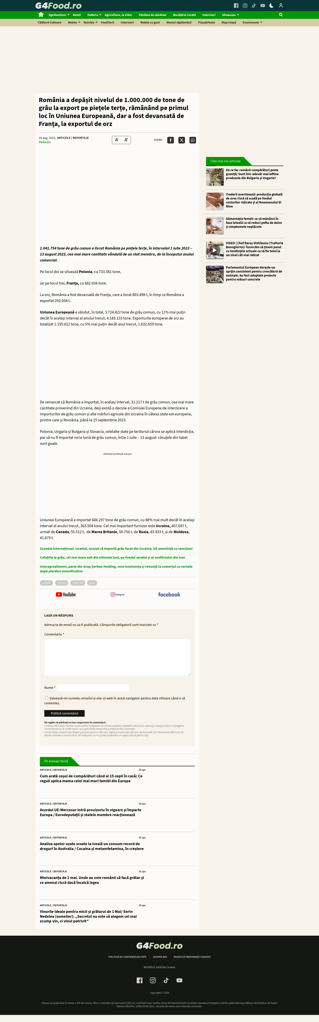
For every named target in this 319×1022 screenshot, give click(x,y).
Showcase (229, 15)
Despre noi (160, 964)
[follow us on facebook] (169, 595)
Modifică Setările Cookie (159, 974)
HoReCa (93, 15)
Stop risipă (229, 22)
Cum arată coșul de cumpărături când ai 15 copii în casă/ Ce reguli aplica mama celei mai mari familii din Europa (91, 785)
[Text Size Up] (126, 140)
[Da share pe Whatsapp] (192, 140)
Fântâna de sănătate (152, 15)
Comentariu (54, 634)
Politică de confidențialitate (127, 964)
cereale (46, 583)
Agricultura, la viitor (118, 15)
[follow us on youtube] (65, 595)
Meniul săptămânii (178, 22)
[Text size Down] (116, 140)
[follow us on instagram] (117, 595)
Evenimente (251, 22)
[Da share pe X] (181, 140)
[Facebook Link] (236, 5)
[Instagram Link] (245, 5)
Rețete (72, 22)
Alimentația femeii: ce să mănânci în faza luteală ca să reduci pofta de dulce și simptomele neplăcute (254, 223)
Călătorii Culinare (50, 22)
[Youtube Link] (263, 5)
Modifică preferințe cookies (192, 964)
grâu (92, 583)
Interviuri (209, 15)
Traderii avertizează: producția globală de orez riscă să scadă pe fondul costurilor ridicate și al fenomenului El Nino (254, 201)
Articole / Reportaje (73, 138)
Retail (77, 15)
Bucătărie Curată (184, 15)
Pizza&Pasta (206, 22)
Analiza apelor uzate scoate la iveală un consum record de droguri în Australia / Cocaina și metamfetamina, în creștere (92, 853)
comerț (61, 583)
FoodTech (107, 22)
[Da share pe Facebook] (170, 140)
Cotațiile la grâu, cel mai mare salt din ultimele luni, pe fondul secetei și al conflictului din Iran (112, 557)
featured (78, 583)
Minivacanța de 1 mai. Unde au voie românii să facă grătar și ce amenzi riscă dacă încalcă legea (92, 887)
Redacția (45, 142)
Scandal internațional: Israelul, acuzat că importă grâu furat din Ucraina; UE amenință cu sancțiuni (116, 548)
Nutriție (89, 22)
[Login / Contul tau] (281, 5)
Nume (50, 694)
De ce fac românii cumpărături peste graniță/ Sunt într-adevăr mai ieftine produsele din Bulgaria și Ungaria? (252, 174)
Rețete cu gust (150, 22)
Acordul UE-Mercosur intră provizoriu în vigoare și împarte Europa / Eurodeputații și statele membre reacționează (90, 819)
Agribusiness (57, 15)
